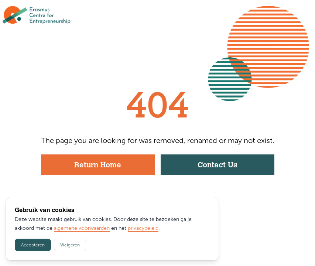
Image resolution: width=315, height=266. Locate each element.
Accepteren (33, 245)
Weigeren (70, 245)
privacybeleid (143, 228)
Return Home (97, 165)
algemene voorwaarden (82, 228)
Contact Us (217, 165)
